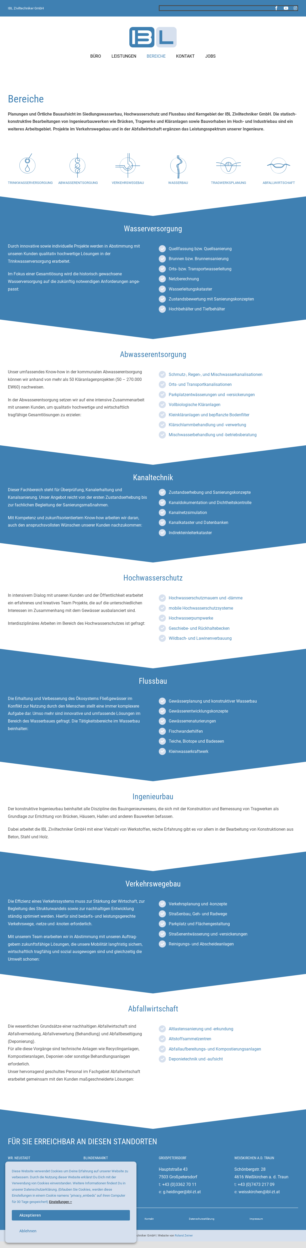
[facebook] (276, 8)
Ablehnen (27, 1230)
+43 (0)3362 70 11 (179, 1184)
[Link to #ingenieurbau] (228, 165)
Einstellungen (60, 1202)
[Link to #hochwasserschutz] (178, 165)
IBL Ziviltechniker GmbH (26, 8)
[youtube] (286, 8)
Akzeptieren (30, 1215)
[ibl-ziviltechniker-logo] (153, 28)
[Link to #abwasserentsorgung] (77, 165)
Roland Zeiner (184, 1235)
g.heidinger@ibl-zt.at (182, 1191)
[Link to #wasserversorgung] (27, 165)
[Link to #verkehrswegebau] (128, 165)
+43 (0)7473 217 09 (256, 1184)
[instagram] (295, 8)
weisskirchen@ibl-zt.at (259, 1191)
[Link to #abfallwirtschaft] (279, 165)
